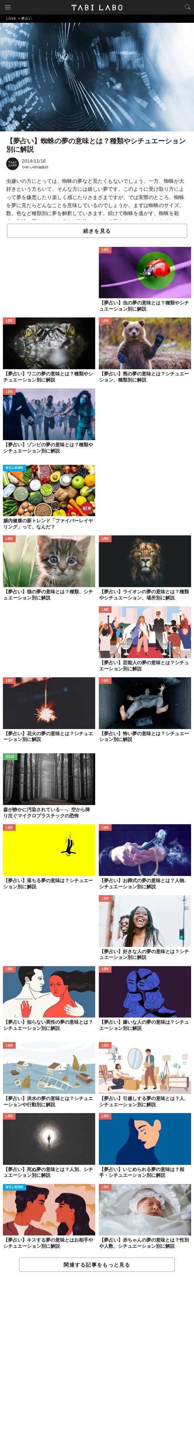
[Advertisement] (97, 1363)
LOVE (105, 250)
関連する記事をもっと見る (97, 1265)
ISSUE (10, 757)
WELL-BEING (14, 468)
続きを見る (97, 231)
